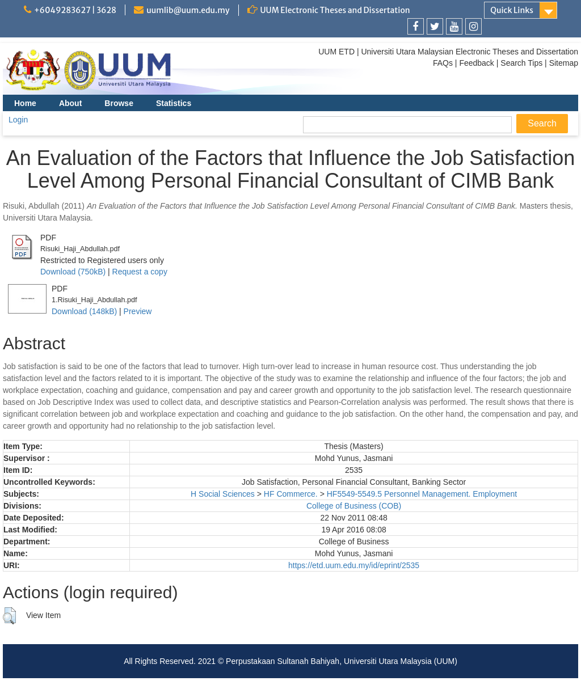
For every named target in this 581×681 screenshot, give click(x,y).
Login (18, 119)
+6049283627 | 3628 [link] (75, 10)
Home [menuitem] (25, 103)
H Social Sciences (223, 493)
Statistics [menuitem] (173, 103)
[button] (9, 615)
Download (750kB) (73, 271)
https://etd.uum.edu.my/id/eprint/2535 (353, 565)
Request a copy (139, 271)
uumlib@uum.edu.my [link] (187, 10)
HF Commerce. (291, 493)
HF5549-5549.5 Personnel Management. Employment (422, 493)
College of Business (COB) (353, 505)
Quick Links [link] (511, 10)
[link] (415, 26)
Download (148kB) (84, 311)
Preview (138, 311)
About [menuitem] (70, 103)
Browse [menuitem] (118, 103)
